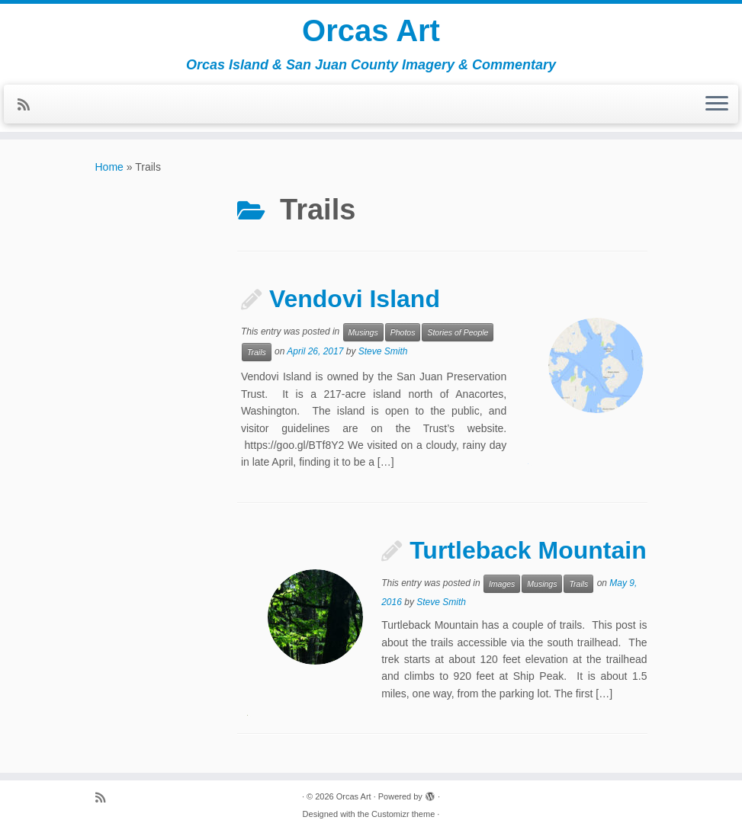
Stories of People (457, 332)
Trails (256, 352)
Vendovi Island (354, 298)
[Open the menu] (716, 104)
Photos (403, 332)
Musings (363, 332)
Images (502, 583)
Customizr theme (403, 814)
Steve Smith (383, 352)
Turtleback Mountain (528, 550)
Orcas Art (371, 30)
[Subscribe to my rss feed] (29, 105)
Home (109, 167)
